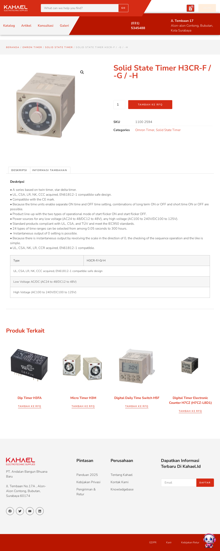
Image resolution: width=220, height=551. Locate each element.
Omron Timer (32, 47)
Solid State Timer (59, 47)
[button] (82, 72)
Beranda (12, 47)
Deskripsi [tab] (19, 170)
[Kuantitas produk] (119, 104)
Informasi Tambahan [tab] (49, 170)
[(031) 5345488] (123, 23)
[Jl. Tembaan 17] (163, 21)
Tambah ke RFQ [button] (29, 406)
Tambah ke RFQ (150, 104)
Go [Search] (123, 7)
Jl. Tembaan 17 (182, 21)
